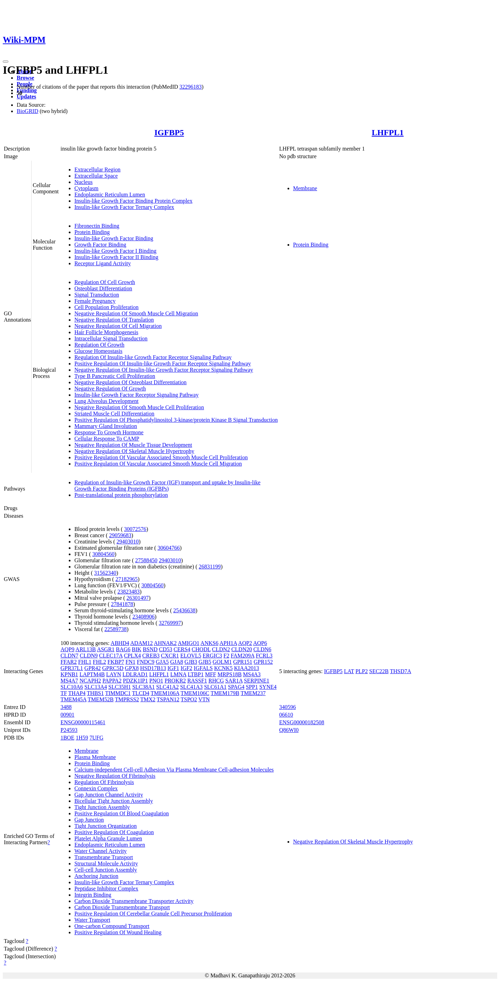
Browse (25, 78)
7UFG (96, 738)
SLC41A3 (191, 687)
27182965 (126, 579)
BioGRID (27, 111)
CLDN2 (221, 649)
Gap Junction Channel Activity (108, 795)
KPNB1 (69, 674)
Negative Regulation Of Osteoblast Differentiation (130, 382)
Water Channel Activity (100, 851)
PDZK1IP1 (135, 681)
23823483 (128, 592)
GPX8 (132, 668)
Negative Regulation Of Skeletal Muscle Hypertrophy (134, 451)
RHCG (216, 681)
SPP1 (252, 687)
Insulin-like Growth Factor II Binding (116, 257)
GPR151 (242, 662)
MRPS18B (229, 674)
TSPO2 (189, 699)
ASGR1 (106, 649)
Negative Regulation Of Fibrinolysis (114, 776)
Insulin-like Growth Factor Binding (113, 238)
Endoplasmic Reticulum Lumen (109, 194)
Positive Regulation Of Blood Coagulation (121, 813)
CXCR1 (170, 656)
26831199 (209, 567)
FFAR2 (68, 662)
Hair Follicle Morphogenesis (106, 332)
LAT (349, 671)
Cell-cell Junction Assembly (105, 870)
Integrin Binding (92, 895)
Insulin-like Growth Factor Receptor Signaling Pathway (136, 395)
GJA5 (162, 662)
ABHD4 (120, 643)
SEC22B (379, 671)
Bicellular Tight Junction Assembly (113, 801)
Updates (26, 96)
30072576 (135, 529)
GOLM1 (222, 662)
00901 (67, 715)
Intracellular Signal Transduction (111, 338)
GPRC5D (112, 668)
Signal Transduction (96, 295)
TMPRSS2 (127, 699)
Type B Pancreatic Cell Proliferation (114, 376)
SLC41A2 (167, 687)
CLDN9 (89, 656)
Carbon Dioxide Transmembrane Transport (122, 907)
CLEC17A (111, 656)
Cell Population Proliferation (106, 307)
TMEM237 (253, 693)
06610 (286, 715)
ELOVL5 (190, 656)
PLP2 (362, 671)
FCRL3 (264, 656)
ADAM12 (141, 643)
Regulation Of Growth (99, 345)
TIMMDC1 (118, 693)
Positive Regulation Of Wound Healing (117, 932)
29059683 (120, 535)
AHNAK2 (165, 643)
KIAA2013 (246, 668)
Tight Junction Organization (105, 826)
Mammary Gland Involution (105, 426)
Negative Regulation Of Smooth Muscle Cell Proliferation (139, 407)
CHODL (201, 649)
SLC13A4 (95, 687)
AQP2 (245, 643)
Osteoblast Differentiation (103, 288)
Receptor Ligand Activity (102, 263)
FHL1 (84, 662)
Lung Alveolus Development (106, 401)
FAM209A (243, 656)
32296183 (191, 87)
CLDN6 (262, 649)
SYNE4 (268, 687)
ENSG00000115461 (82, 722)
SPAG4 (236, 687)
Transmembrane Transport (103, 857)
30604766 (169, 548)
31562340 (105, 573)
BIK (137, 649)
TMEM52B (101, 699)
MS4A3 (252, 674)
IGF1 (173, 668)
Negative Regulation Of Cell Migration (118, 326)
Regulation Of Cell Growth (104, 282)
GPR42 (92, 668)
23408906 (143, 617)
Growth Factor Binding (100, 245)
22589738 (116, 629)
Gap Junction (89, 820)
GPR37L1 (71, 668)
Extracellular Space (96, 176)
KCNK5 (223, 668)
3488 (66, 707)
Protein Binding (92, 232)
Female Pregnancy (95, 301)
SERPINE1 (256, 681)
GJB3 (190, 662)
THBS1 (95, 693)
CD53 (165, 649)
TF (63, 693)
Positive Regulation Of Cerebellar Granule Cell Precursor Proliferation (153, 914)
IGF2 (186, 668)
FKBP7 (116, 662)
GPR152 (263, 662)
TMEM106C (195, 693)
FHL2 (99, 662)
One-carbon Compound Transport (111, 926)
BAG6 (123, 649)
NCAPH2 (90, 681)
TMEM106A (165, 693)
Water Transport (92, 920)
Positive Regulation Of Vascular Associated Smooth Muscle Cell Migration (158, 464)
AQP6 (260, 643)
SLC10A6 (71, 687)
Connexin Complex (96, 788)
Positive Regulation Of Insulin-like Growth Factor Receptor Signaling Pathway (162, 363)
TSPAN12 (168, 699)
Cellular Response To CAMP (106, 439)
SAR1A (234, 681)
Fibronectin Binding (96, 226)
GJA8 (176, 662)
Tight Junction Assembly (102, 807)
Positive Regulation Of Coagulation (114, 832)
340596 (287, 707)
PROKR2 (175, 681)
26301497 (137, 598)
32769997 (170, 623)
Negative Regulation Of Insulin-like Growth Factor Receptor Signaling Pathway (163, 370)
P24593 (68, 730)
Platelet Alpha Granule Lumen (108, 838)
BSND (150, 649)
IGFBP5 (169, 132)
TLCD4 (140, 693)
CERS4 (182, 649)
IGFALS (203, 668)
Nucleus (83, 182)
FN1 (130, 662)
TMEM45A (73, 699)
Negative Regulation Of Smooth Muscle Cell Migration (136, 313)
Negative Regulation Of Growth (110, 388)
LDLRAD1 (135, 674)
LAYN (113, 674)
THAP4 (77, 693)
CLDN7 (69, 656)
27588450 (146, 560)
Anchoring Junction (96, 876)
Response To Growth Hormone (108, 432)
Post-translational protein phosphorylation (121, 495)
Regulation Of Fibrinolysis (104, 782)
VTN (204, 699)
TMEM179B (224, 693)
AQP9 (67, 649)
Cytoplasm (86, 188)
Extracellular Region (97, 169)
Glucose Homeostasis (98, 351)
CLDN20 (241, 649)
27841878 (122, 604)
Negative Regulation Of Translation (114, 320)
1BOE (67, 738)
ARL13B (85, 649)
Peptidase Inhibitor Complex (106, 888)
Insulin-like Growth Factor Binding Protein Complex (133, 201)
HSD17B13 (153, 668)
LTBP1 (196, 674)
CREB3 (151, 656)
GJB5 (205, 662)
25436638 (184, 610)
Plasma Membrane (95, 757)
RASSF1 (197, 681)
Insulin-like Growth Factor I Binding (115, 251)
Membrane (305, 188)
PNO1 (156, 681)
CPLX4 (132, 656)
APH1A (228, 643)
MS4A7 (69, 681)
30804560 (103, 554)
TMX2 (148, 699)
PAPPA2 (112, 681)
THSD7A (400, 671)
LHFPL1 (387, 132)
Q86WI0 (289, 730)
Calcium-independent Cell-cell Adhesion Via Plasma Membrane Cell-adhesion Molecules (174, 770)
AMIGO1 (188, 643)
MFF (210, 674)
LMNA (178, 674)
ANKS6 (209, 643)
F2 (227, 656)
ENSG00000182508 (301, 722)
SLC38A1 (143, 687)
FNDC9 (146, 662)
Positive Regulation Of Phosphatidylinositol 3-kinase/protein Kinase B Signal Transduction (176, 420)
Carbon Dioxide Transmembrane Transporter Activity (133, 901)
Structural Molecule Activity (106, 863)
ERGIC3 (212, 656)
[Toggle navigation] (5, 61)
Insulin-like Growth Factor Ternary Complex (124, 207)
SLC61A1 (215, 687)
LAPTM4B (92, 674)
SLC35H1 (119, 687)
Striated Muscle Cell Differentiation (114, 414)
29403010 (127, 541)
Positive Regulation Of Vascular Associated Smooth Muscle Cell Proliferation (161, 457)
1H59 (82, 738)
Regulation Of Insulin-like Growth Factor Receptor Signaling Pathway (153, 357)
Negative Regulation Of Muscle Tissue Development (133, 445)
